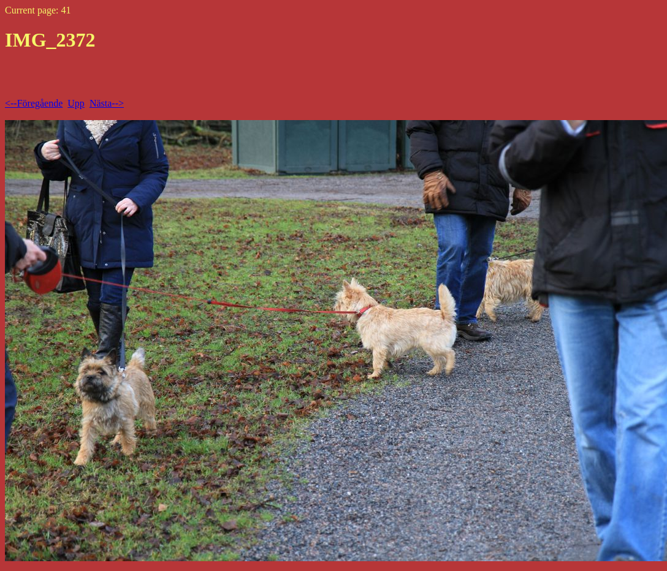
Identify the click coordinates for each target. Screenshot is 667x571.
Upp (76, 103)
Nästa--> (107, 103)
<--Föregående (34, 103)
